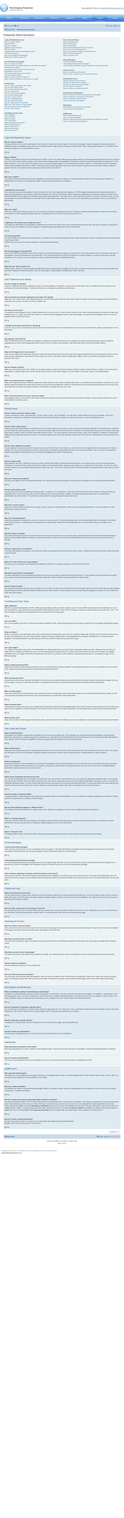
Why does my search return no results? (75, 82)
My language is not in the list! (13, 71)
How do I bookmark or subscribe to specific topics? (78, 96)
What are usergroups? (70, 45)
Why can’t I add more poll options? (15, 93)
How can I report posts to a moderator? (16, 102)
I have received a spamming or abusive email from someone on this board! (85, 65)
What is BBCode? (10, 115)
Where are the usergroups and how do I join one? (78, 47)
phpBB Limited (60, 1075)
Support (69, 18)
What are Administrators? (70, 42)
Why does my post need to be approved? (17, 106)
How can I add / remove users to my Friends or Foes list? (80, 74)
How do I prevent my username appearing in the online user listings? (25, 65)
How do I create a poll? (12, 91)
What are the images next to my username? (18, 73)
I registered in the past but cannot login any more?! (20, 51)
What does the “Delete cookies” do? (15, 57)
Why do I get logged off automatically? (16, 55)
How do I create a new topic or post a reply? (18, 85)
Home (9, 18)
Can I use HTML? (10, 117)
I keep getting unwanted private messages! (76, 63)
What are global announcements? (15, 122)
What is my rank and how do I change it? (17, 77)
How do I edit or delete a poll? (14, 95)
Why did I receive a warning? (13, 101)
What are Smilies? (10, 119)
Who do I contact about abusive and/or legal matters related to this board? (85, 119)
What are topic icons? (11, 130)
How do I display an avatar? (13, 75)
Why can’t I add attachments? (14, 99)
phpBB (96, 343)
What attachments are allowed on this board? (77, 107)
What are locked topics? (12, 128)
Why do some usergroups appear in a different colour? (79, 51)
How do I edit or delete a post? (14, 87)
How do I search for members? (72, 86)
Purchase (54, 18)
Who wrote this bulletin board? (72, 115)
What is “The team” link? (70, 55)
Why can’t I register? (11, 45)
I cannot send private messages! (73, 61)
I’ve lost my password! (11, 53)
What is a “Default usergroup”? (72, 53)
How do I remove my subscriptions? (74, 100)
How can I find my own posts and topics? (75, 88)
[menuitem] (16, 25)
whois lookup (26, 1104)
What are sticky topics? (12, 126)
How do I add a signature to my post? (16, 89)
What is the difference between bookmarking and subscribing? (82, 94)
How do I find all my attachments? (73, 109)
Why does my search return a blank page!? (76, 84)
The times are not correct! (12, 67)
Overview (24, 18)
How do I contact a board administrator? (75, 121)
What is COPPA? (10, 43)
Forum (100, 18)
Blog (115, 18)
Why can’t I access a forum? (13, 97)
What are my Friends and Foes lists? (74, 72)
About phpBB (32, 1077)
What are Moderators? (70, 43)
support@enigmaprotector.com (112, 8)
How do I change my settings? (14, 63)
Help (85, 18)
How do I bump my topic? (12, 108)
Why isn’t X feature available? (72, 117)
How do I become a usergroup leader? (74, 49)
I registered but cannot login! (13, 47)
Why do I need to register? (13, 42)
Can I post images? (10, 120)
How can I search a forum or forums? (74, 80)
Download (39, 18)
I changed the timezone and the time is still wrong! (20, 69)
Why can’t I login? (10, 49)
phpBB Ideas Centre (93, 1088)
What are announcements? (13, 124)
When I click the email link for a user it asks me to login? (21, 79)
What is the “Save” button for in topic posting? (18, 104)
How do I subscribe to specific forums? (74, 98)
